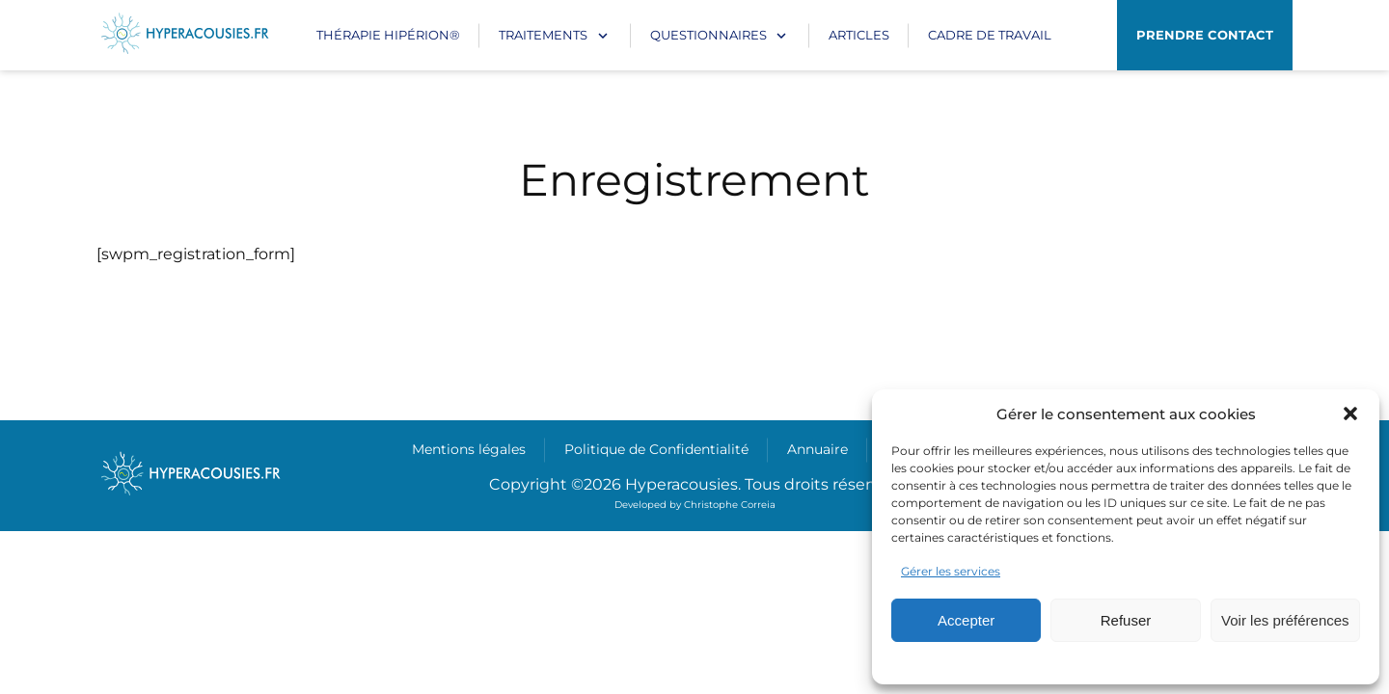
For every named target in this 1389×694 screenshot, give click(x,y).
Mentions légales (469, 449)
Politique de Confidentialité (656, 449)
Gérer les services (950, 571)
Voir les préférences (1285, 620)
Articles (859, 34)
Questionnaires (708, 34)
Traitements (543, 34)
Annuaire (817, 449)
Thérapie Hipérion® (388, 34)
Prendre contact (1204, 34)
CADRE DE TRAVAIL (989, 34)
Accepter (966, 620)
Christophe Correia (730, 504)
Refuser (1126, 620)
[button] (1350, 413)
